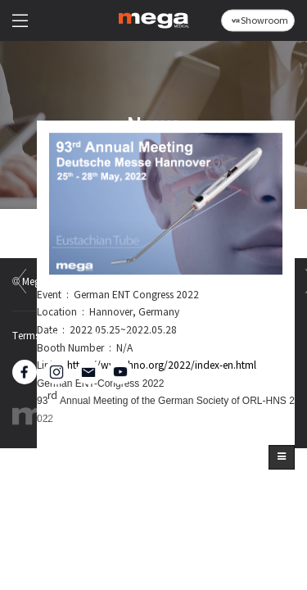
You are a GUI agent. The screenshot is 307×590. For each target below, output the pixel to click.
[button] (282, 457)
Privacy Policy (124, 337)
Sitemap (197, 337)
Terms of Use (41, 337)
